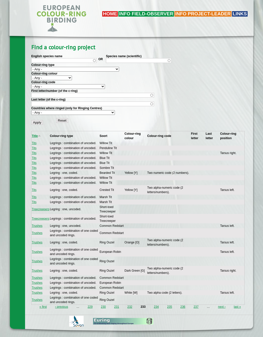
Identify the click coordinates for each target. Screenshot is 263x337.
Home (110, 13)
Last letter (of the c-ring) (48, 99)
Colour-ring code (43, 82)
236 (182, 307)
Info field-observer (146, 13)
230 (103, 307)
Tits (34, 143)
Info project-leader (203, 13)
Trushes (37, 226)
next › (222, 307)
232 (129, 307)
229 (90, 307)
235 (169, 307)
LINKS (240, 13)
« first (43, 307)
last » (237, 307)
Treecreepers (40, 209)
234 (156, 307)
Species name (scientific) (123, 56)
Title (36, 136)
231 (116, 307)
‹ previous (61, 307)
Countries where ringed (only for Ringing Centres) (66, 108)
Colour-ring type (42, 65)
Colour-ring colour (44, 73)
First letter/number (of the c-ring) (54, 91)
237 (196, 307)
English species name (46, 56)
